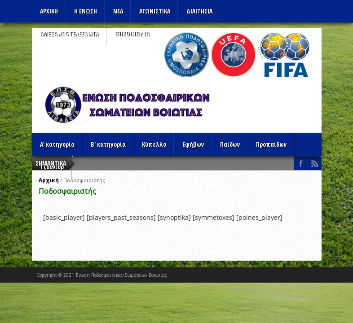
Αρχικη (49, 11)
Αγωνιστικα (154, 11)
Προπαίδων (271, 144)
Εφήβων (193, 144)
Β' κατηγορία (108, 144)
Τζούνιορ (52, 166)
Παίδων (230, 144)
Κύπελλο (154, 144)
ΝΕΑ (118, 11)
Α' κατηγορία (57, 144)
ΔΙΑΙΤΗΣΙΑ (199, 11)
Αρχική (49, 180)
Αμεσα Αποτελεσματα (69, 33)
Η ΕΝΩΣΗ (85, 11)
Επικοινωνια (132, 33)
